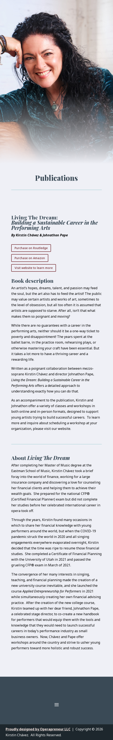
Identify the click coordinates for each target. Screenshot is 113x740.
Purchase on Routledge (31, 248)
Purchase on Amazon (30, 258)
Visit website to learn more (34, 268)
